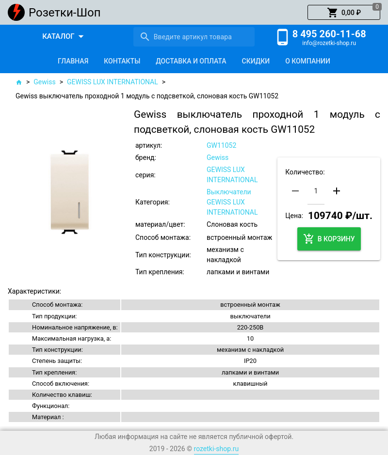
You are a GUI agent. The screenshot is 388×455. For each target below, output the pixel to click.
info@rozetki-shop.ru (329, 43)
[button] (343, 12)
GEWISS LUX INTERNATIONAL (112, 82)
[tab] (73, 61)
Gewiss (44, 82)
